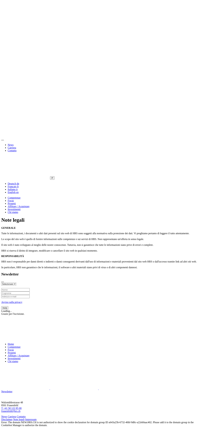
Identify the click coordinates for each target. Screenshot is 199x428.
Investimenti (14, 209)
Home (11, 344)
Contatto (12, 150)
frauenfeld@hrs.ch (10, 411)
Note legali (19, 419)
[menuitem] (13, 183)
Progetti (12, 203)
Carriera (12, 147)
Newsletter (6, 391)
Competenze (14, 197)
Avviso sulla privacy (11, 302)
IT (52, 178)
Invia (5, 308)
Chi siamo (13, 212)
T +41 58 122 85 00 (11, 408)
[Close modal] (2, 281)
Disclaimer (7, 419)
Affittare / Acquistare (19, 206)
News (10, 144)
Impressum (31, 419)
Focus (11, 200)
